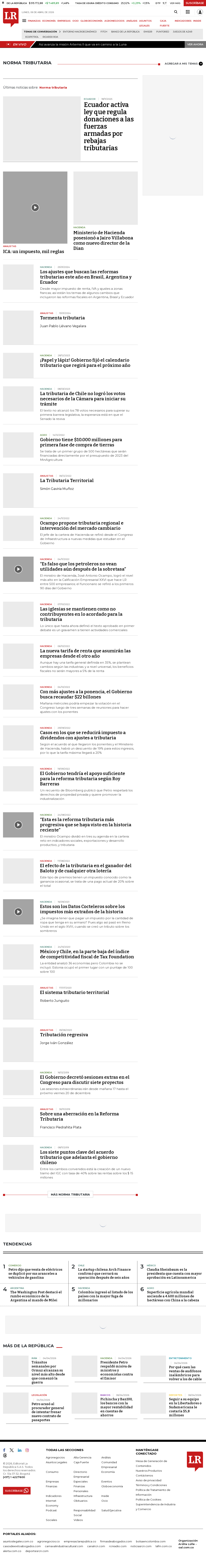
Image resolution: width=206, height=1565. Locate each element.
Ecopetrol (32, 37)
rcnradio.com (118, 1546)
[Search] (175, 12)
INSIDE (197, 20)
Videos (78, 1520)
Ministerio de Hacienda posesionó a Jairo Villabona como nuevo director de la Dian (103, 240)
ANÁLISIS (131, 20)
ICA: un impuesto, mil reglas (33, 251)
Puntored (162, 31)
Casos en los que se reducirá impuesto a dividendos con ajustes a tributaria (83, 735)
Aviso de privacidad (148, 1480)
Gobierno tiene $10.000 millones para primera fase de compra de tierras (81, 442)
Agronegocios (55, 1457)
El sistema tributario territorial (74, 992)
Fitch (104, 31)
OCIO (75, 20)
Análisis (106, 1457)
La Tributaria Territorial (67, 480)
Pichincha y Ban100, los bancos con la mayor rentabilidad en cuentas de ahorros (116, 1407)
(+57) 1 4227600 (14, 1477)
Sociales (51, 1520)
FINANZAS (34, 20)
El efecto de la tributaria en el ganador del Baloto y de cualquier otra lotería (86, 868)
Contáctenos (144, 1475)
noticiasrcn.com (141, 1546)
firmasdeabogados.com (116, 1541)
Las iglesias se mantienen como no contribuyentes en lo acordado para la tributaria (81, 614)
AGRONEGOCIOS (114, 20)
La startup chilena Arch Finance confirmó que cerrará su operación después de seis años (104, 1273)
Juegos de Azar (182, 31)
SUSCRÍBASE (195, 3)
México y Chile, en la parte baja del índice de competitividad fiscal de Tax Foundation (87, 954)
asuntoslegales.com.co (18, 1541)
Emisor (148, 31)
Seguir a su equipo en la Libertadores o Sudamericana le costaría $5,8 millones (185, 1407)
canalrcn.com (96, 1546)
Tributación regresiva (64, 1034)
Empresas (52, 1481)
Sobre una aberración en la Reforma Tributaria (79, 1116)
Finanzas (51, 1486)
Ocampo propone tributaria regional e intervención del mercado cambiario (82, 525)
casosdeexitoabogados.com (22, 1546)
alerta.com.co (12, 1551)
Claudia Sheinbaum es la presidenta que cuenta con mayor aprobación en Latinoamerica (174, 1273)
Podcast (51, 1510)
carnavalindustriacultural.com (64, 1546)
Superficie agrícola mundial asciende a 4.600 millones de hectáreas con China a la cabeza (173, 1296)
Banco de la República (125, 31)
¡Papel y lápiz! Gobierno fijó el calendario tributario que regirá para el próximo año (85, 362)
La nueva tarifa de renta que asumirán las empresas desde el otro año (85, 653)
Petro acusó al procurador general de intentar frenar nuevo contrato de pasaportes (48, 1412)
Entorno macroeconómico (80, 31)
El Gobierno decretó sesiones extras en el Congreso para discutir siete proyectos (85, 1080)
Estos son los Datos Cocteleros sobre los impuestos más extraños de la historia (82, 909)
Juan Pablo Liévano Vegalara (63, 326)
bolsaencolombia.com (151, 1541)
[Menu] (25, 20)
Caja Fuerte (81, 1462)
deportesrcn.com (36, 1551)
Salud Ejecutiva (111, 1510)
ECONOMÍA (49, 20)
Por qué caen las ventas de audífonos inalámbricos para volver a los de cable (185, 1373)
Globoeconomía (112, 1486)
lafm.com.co (164, 1546)
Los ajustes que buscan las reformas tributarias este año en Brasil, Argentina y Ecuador (86, 277)
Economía (108, 1471)
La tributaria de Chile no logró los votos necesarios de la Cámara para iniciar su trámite (83, 399)
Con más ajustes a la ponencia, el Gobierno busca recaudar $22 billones (86, 694)
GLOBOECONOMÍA (91, 20)
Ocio (104, 1500)
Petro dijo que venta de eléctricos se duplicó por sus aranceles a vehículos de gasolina (35, 1273)
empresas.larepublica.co (80, 1541)
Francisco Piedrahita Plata (60, 1127)
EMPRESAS (64, 20)
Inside (105, 1495)
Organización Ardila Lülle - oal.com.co (188, 1544)
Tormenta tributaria (62, 318)
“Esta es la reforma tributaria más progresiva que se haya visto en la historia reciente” (85, 825)
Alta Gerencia (82, 1457)
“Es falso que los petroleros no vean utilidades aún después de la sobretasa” (83, 566)
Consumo (52, 1471)
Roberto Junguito (54, 1001)
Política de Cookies (148, 1499)
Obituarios (80, 1500)
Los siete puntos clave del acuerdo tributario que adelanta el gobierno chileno (79, 1157)
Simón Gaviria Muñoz (57, 489)
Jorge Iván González (56, 1043)
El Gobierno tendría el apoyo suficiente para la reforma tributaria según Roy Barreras (82, 779)
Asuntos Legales (56, 1462)
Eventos (106, 1481)
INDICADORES (183, 20)
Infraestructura (83, 1495)
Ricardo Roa (50, 37)
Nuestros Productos (149, 1470)
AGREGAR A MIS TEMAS (184, 64)
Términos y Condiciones (151, 1485)
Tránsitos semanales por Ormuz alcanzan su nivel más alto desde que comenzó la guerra (48, 1372)
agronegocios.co (48, 1541)
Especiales (81, 1481)
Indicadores (53, 1495)
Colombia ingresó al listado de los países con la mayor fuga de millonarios (105, 1296)
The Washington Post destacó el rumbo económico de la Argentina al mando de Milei (36, 1296)
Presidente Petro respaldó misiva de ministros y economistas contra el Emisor (116, 1370)
